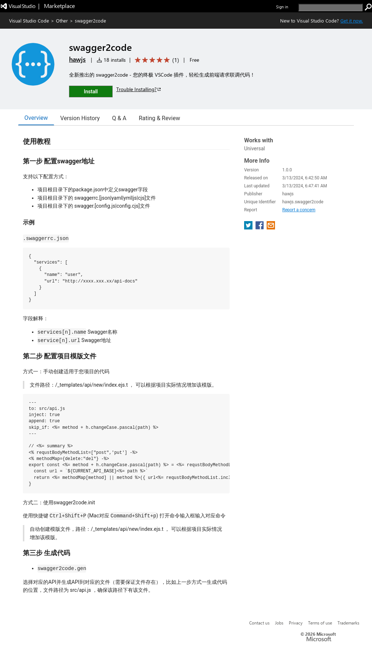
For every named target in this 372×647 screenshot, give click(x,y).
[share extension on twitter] (249, 227)
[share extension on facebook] (260, 227)
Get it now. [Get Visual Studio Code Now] (351, 20)
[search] (330, 7)
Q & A (119, 118)
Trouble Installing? (139, 89)
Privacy (296, 623)
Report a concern (298, 209)
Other (62, 20)
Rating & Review (159, 118)
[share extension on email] (271, 227)
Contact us (259, 623)
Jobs (279, 623)
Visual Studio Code (29, 20)
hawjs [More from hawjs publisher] (77, 59)
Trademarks (348, 623)
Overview (36, 117)
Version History (80, 118)
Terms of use (320, 623)
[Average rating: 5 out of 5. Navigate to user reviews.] (155, 60)
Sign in (282, 6)
